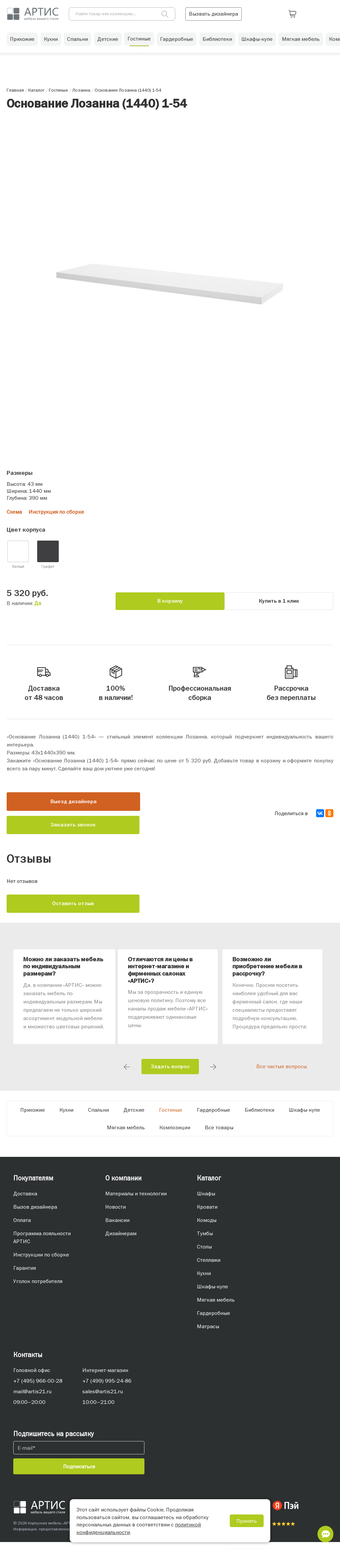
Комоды (206, 1227)
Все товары (219, 1134)
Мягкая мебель (301, 43)
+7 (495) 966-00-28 (37, 1387)
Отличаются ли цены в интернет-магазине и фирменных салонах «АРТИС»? (160, 977)
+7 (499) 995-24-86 (106, 1387)
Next (213, 1074)
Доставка (25, 1200)
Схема (14, 511)
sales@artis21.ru (102, 1398)
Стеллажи (208, 1266)
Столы (204, 1253)
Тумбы (205, 1240)
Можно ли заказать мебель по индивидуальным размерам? (63, 973)
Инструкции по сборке (41, 1261)
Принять (246, 1520)
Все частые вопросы (281, 1073)
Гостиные (139, 43)
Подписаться (79, 1473)
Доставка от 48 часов (44, 684)
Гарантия (24, 1274)
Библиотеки (217, 43)
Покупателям (33, 1185)
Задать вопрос (170, 1073)
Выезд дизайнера (73, 808)
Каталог (209, 1185)
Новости (115, 1213)
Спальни (77, 43)
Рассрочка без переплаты (291, 684)
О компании (123, 1185)
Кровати (207, 1213)
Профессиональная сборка (199, 684)
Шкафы (206, 1200)
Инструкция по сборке (56, 511)
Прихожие (22, 43)
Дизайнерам (120, 1240)
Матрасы (208, 1333)
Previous (127, 1074)
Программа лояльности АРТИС (42, 1244)
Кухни (51, 43)
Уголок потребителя (37, 1288)
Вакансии (117, 1227)
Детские (107, 43)
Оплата (22, 1227)
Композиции (174, 1134)
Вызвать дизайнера (283, 13)
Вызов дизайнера (35, 1213)
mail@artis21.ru (32, 1398)
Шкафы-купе (257, 43)
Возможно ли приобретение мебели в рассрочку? (267, 973)
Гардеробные (176, 43)
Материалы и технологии (136, 1200)
